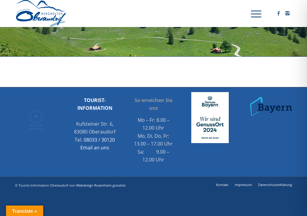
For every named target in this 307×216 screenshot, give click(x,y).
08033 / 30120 (99, 139)
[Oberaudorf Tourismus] (40, 13)
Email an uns (94, 147)
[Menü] (254, 13)
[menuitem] (254, 13)
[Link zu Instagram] (287, 13)
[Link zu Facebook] (278, 13)
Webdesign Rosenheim (94, 185)
